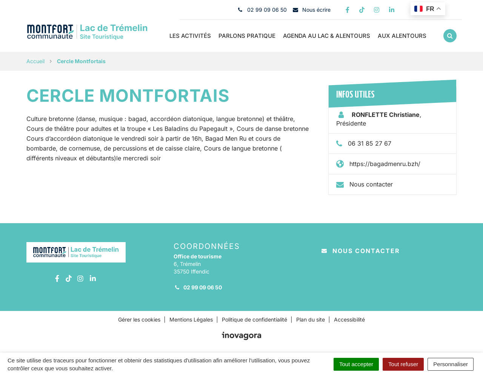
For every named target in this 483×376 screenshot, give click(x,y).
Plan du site (310, 319)
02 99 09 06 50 (198, 287)
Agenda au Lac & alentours (326, 35)
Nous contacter (371, 184)
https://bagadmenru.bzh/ (384, 164)
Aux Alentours (402, 35)
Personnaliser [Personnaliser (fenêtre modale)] (450, 364)
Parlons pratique (246, 35)
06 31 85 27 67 (369, 143)
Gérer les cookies (139, 319)
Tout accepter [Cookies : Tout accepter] (356, 364)
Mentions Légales (191, 319)
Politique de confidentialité (254, 319)
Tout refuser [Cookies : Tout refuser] (403, 364)
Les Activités (190, 35)
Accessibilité (349, 319)
